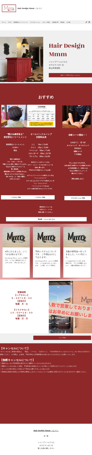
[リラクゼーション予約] (77, 198)
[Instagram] (89, 22)
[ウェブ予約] (62, 338)
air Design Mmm (67, 50)
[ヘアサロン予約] (16, 197)
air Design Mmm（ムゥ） (31, 8)
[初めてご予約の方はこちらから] (70, 75)
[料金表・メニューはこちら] (46, 219)
